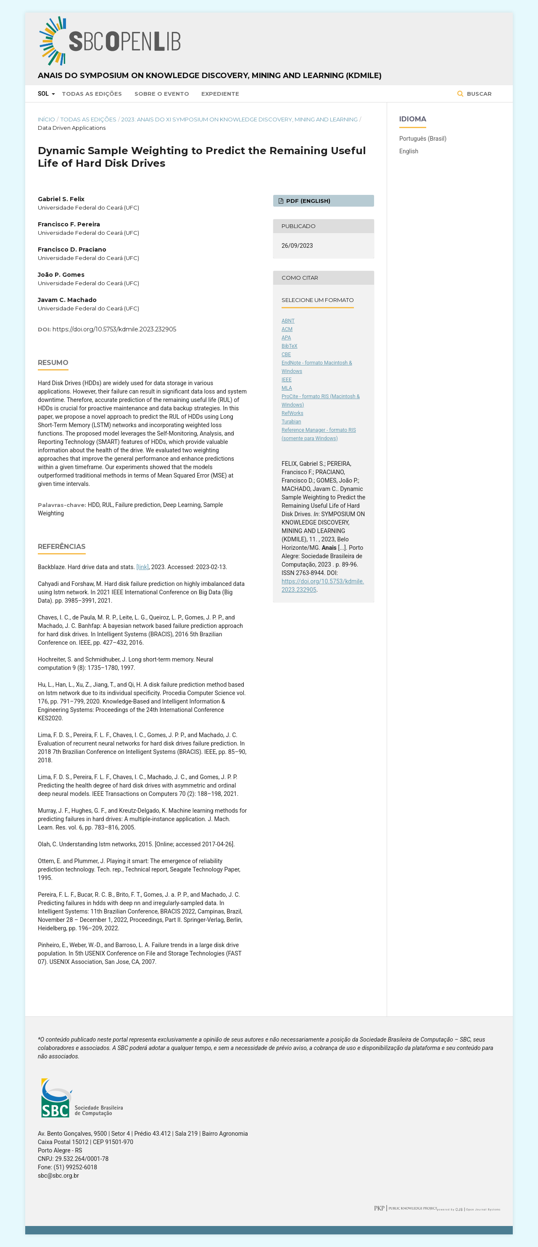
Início (46, 119)
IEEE (287, 380)
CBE (286, 354)
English (408, 151)
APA (286, 338)
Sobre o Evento (161, 93)
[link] (143, 567)
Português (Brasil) (422, 138)
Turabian (291, 422)
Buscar (478, 93)
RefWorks (292, 413)
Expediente (220, 93)
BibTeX (290, 346)
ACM (287, 329)
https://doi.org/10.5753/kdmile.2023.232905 (114, 329)
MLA (287, 388)
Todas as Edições (92, 93)
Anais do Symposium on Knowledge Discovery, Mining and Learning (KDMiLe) (210, 75)
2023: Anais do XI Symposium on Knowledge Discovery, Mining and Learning (239, 119)
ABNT (288, 321)
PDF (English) (307, 200)
